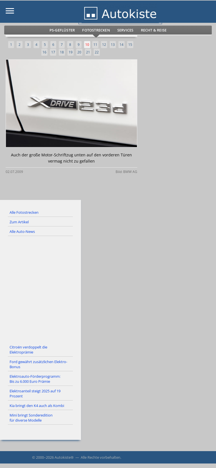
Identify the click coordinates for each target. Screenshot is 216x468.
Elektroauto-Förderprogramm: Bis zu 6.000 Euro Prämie (35, 379)
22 (97, 52)
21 (88, 52)
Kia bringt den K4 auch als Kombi (37, 405)
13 (113, 44)
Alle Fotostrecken (24, 212)
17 (53, 52)
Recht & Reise (154, 30)
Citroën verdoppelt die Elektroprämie (28, 350)
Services (125, 30)
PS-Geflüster (62, 30)
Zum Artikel (19, 221)
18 (62, 52)
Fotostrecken (96, 30)
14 (121, 44)
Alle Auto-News (22, 231)
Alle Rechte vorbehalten (100, 457)
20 (79, 52)
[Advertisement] (108, 289)
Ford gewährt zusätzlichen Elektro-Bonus (38, 364)
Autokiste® (64, 457)
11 (95, 44)
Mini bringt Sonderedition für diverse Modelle (31, 418)
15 (130, 44)
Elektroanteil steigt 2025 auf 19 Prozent (35, 393)
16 (44, 52)
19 (71, 52)
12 (104, 44)
